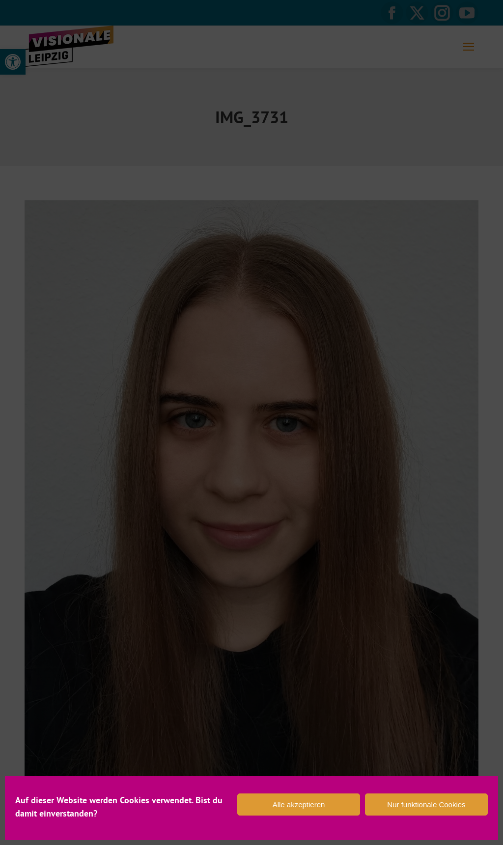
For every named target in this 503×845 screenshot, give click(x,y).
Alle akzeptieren (299, 804)
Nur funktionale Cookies (426, 804)
